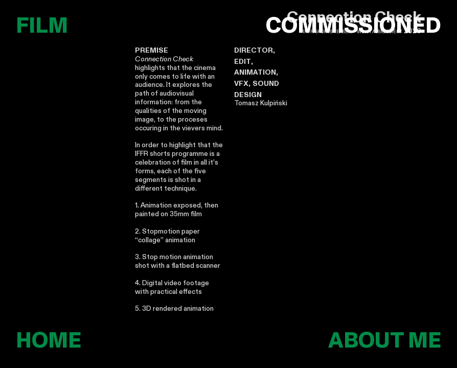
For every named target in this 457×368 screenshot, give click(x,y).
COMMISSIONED (353, 26)
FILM (42, 26)
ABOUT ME (384, 341)
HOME (48, 341)
